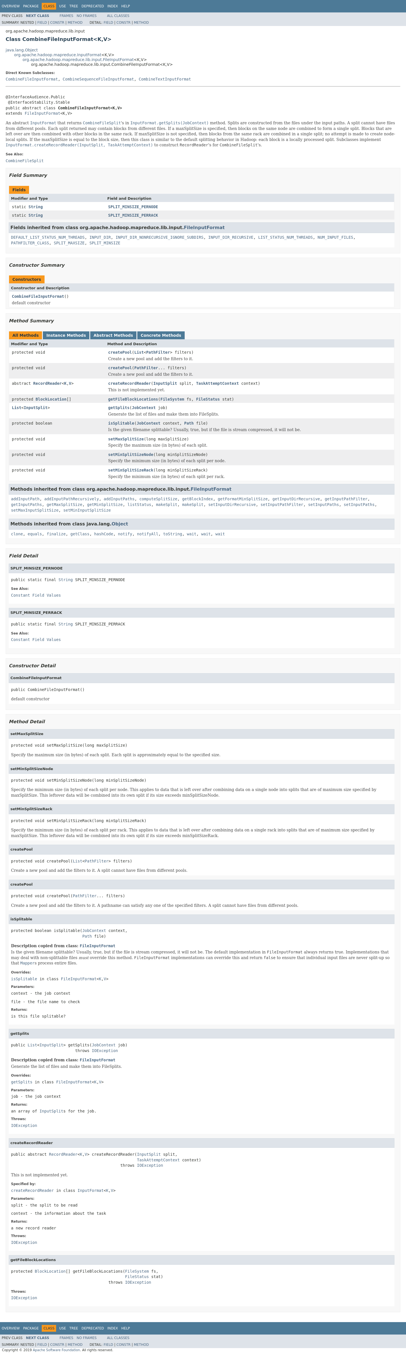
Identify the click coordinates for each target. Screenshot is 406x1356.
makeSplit (166, 504)
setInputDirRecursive (232, 504)
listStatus (139, 504)
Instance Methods (66, 335)
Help (125, 6)
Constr (57, 23)
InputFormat (91, 1190)
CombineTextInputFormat (165, 79)
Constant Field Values (36, 595)
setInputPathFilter (282, 504)
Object (120, 524)
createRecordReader (129, 383)
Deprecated (92, 6)
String (35, 207)
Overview (11, 6)
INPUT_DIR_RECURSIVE (230, 237)
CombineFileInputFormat (32, 79)
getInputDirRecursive (296, 499)
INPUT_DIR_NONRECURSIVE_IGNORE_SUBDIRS (160, 237)
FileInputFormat (42, 113)
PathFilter (158, 352)
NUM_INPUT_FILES (335, 237)
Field (42, 23)
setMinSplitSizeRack (130, 470)
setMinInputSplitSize (87, 510)
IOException (105, 1050)
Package (31, 6)
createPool (120, 352)
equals (35, 534)
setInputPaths (323, 504)
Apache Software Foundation (56, 1350)
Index (112, 6)
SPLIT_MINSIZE (104, 243)
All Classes (118, 16)
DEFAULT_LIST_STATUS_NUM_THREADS (48, 237)
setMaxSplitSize (126, 439)
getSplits (119, 407)
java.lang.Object (22, 50)
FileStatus (208, 399)
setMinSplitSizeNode (130, 454)
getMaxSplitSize (64, 504)
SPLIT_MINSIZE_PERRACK (133, 215)
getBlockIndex (197, 499)
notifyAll (147, 534)
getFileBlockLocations (133, 399)
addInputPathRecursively (71, 499)
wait (192, 534)
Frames (66, 16)
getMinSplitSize (105, 504)
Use (62, 6)
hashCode (103, 534)
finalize (56, 534)
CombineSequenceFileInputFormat (98, 79)
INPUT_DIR (100, 237)
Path (189, 423)
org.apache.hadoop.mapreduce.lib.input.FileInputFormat (78, 59)
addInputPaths (119, 499)
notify (125, 534)
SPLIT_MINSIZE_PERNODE (133, 207)
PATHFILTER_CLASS (30, 243)
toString (172, 534)
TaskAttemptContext (217, 383)
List (139, 352)
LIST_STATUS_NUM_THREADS (285, 237)
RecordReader (47, 383)
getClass (79, 534)
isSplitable (121, 423)
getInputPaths (26, 504)
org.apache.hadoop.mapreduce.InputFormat (57, 55)
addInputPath (25, 499)
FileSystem (172, 399)
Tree (73, 6)
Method (75, 23)
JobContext (144, 407)
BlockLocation (51, 399)
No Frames (87, 16)
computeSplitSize (158, 499)
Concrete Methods (161, 335)
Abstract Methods (113, 335)
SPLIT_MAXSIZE (69, 243)
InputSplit (165, 383)
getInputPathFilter (346, 499)
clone (17, 534)
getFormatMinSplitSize (243, 499)
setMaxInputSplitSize (35, 510)
